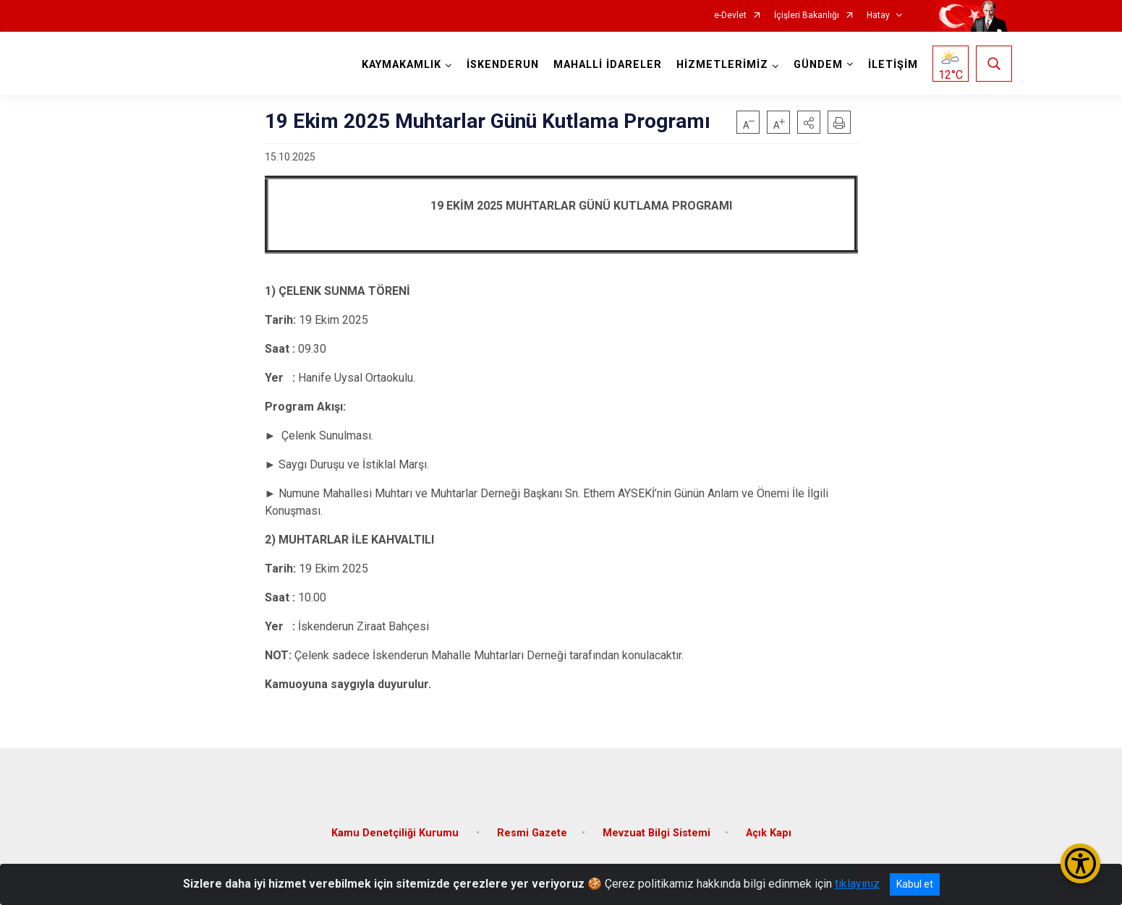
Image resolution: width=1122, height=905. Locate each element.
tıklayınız (857, 884)
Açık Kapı (768, 829)
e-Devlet (730, 15)
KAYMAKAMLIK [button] (401, 65)
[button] (808, 122)
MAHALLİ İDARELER (607, 65)
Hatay (878, 15)
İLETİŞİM (892, 65)
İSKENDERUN (502, 65)
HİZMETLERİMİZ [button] (722, 65)
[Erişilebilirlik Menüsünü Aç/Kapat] (1080, 863)
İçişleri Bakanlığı (806, 15)
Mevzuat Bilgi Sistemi (656, 829)
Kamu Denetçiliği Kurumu (396, 829)
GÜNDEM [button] (817, 65)
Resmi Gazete (532, 829)
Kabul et (914, 884)
